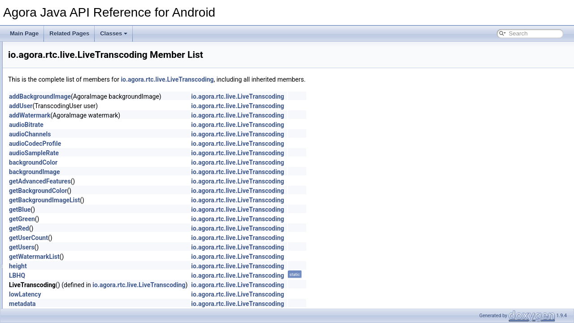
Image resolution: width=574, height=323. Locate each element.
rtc (47, 108)
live (55, 138)
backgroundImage (146, 171)
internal (60, 128)
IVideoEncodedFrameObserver (88, 266)
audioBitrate (138, 124)
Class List (34, 78)
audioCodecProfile (147, 143)
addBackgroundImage (152, 96)
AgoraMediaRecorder (76, 187)
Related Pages (69, 33)
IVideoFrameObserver (77, 276)
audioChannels (142, 134)
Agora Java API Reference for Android (53, 49)
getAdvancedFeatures (152, 181)
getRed (131, 228)
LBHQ (129, 275)
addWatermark (141, 115)
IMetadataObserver (74, 236)
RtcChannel (65, 286)
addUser (132, 105)
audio (57, 118)
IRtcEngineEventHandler (80, 256)
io (32, 88)
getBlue (132, 209)
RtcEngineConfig (71, 305)
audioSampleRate (146, 153)
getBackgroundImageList (156, 200)
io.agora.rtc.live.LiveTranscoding (279, 79)
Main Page (24, 33)
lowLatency (137, 294)
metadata (134, 303)
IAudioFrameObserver (77, 226)
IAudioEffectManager (76, 217)
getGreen (134, 219)
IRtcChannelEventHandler (82, 246)
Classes (113, 33)
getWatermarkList (146, 256)
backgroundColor (145, 162)
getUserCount (140, 237)
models (60, 167)
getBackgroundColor (150, 190)
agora (44, 98)
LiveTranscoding (78, 147)
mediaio (60, 157)
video (57, 177)
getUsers (134, 247)
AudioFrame (65, 197)
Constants (63, 207)
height (130, 266)
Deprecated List (34, 59)
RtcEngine (63, 295)
